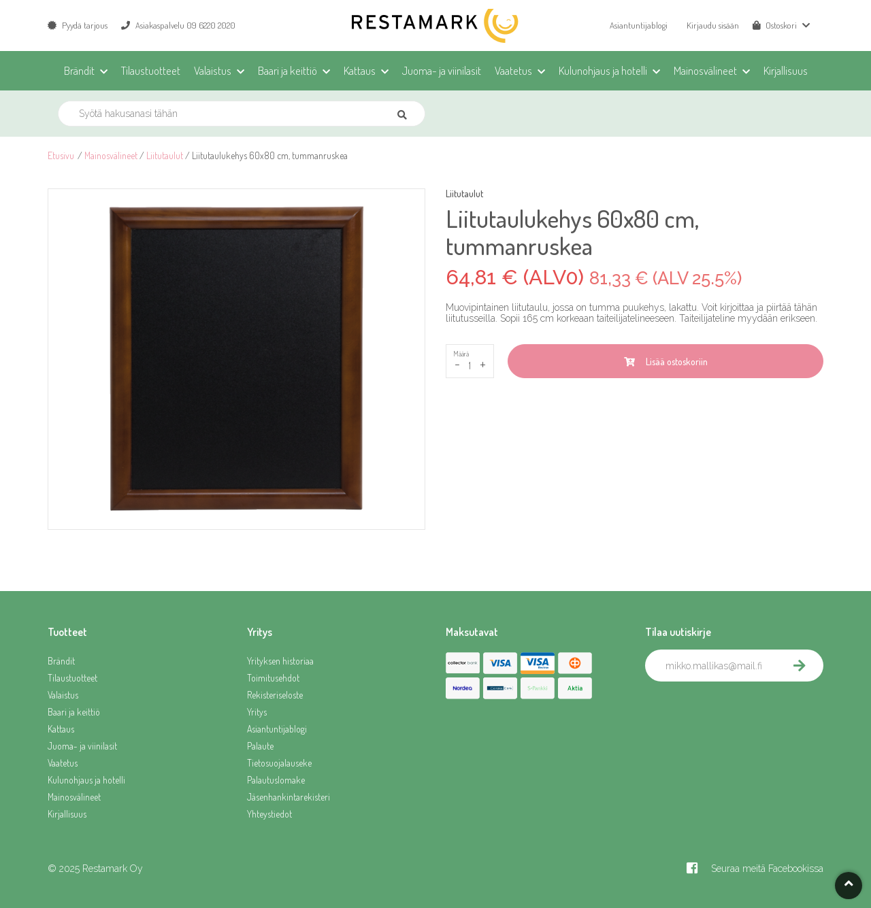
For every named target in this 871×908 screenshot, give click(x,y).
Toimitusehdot (273, 678)
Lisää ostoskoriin (666, 361)
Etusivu (61, 155)
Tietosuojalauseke (279, 763)
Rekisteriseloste (275, 695)
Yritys (257, 712)
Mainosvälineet (110, 155)
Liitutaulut (164, 155)
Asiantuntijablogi (639, 25)
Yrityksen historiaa (280, 661)
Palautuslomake (276, 780)
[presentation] (748, 711)
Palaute (260, 746)
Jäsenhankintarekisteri (288, 797)
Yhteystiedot (269, 814)
